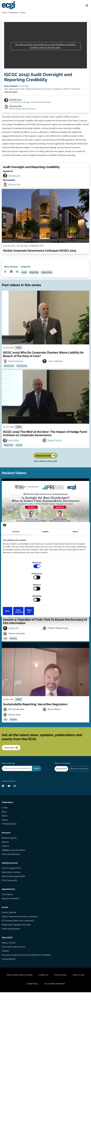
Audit (35, 301)
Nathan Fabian (55, 605)
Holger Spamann (17, 399)
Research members (11, 1017)
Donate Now (57, 850)
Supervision (61, 301)
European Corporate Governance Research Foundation (27, 1087)
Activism (23, 488)
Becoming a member (12, 985)
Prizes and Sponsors (12, 961)
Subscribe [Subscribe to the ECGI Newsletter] (14, 821)
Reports (6, 947)
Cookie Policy (41, 1126)
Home (5, 14)
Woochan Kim (18, 115)
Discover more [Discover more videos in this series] (45, 502)
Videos (24, 14)
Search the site (9, 844)
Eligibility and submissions (14, 957)
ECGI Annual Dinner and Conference (19, 1045)
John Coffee (15, 482)
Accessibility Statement (66, 1126)
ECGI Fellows (8, 1012)
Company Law (11, 405)
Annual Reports (9, 1092)
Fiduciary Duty (25, 405)
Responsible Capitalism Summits (17, 1050)
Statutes (6, 1082)
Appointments (9, 1006)
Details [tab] (45, 549)
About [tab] (75, 549)
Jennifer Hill (15, 687)
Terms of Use (20, 1126)
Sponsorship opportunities (14, 989)
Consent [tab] (16, 549)
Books (5, 915)
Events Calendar (10, 1036)
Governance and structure (14, 1078)
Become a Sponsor (77, 850)
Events (6, 1029)
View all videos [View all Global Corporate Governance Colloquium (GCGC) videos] (13, 98)
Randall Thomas (56, 482)
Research (7, 936)
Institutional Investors (58, 610)
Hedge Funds (10, 488)
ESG (32, 610)
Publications (14, 14)
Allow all (74, 594)
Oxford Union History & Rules (25, 1115)
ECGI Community (10, 994)
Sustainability (21, 610)
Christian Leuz (18, 108)
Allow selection (45, 594)
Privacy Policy (72, 1115)
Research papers (10, 943)
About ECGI (8, 1066)
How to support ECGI (12, 980)
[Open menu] (84, 6)
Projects (6, 952)
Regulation (42, 610)
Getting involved (10, 973)
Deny (16, 594)
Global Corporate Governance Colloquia (21, 1040)
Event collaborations (12, 1054)
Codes (6, 905)
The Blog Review (10, 924)
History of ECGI (9, 1073)
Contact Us (52, 1115)
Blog (5, 910)
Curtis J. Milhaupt (56, 399)
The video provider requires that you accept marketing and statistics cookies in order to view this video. (45, 50)
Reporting (47, 301)
